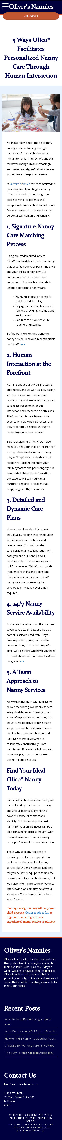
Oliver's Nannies (31, 7)
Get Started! (31, 16)
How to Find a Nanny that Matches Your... (30, 1038)
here (22, 344)
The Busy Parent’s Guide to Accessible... (29, 1053)
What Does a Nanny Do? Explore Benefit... (30, 1031)
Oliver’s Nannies (20, 184)
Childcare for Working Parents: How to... (29, 1045)
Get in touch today (37, 912)
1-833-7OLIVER (13, 1093)
